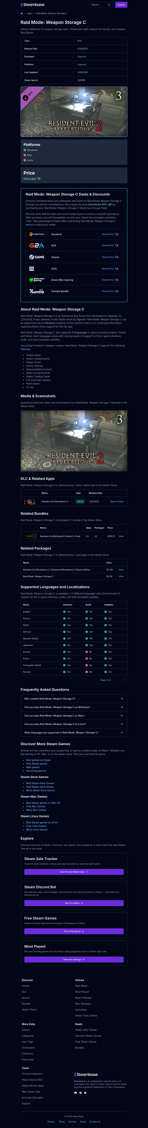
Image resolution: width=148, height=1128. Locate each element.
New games (33, 767)
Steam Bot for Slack (33, 1085)
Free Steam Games (85, 1041)
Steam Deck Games (86, 1015)
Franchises (28, 1059)
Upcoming (81, 1009)
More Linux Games (36, 829)
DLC (24, 991)
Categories (28, 1035)
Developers (28, 1047)
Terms (61, 1121)
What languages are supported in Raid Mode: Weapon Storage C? (74, 732)
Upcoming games (36, 770)
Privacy (51, 1121)
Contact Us (94, 1121)
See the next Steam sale (74, 872)
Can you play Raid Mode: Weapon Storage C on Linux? (74, 724)
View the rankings (74, 959)
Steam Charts (117, 501)
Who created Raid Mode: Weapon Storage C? (74, 698)
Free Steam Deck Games (40, 786)
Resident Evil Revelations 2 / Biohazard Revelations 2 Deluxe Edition (56, 569)
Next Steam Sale (31, 1091)
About (83, 1121)
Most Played (82, 991)
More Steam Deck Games (40, 790)
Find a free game (74, 931)
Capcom (82, 56)
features (25, 349)
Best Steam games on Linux (42, 822)
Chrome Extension (32, 1073)
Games (26, 985)
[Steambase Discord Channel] (75, 1093)
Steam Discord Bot (32, 1079)
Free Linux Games (36, 825)
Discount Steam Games (88, 1035)
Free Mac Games (35, 806)
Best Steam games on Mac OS (43, 802)
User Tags (27, 1041)
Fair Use (72, 1121)
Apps (29, 13)
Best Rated (81, 985)
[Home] (22, 13)
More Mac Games (36, 809)
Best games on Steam (38, 760)
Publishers (28, 1053)
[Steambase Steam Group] (80, 1093)
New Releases (83, 1003)
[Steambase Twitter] (85, 1093)
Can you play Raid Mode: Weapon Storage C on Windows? (74, 707)
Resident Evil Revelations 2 (55, 501)
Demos (26, 997)
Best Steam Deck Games (40, 783)
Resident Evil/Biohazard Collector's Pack (60, 536)
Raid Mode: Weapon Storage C (51, 13)
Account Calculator (32, 1097)
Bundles (26, 1003)
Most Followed (83, 997)
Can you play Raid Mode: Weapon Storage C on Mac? (74, 715)
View (121, 536)
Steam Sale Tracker (86, 1029)
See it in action (74, 903)
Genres (26, 1029)
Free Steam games (36, 763)
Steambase (79, 1081)
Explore (121, 4)
